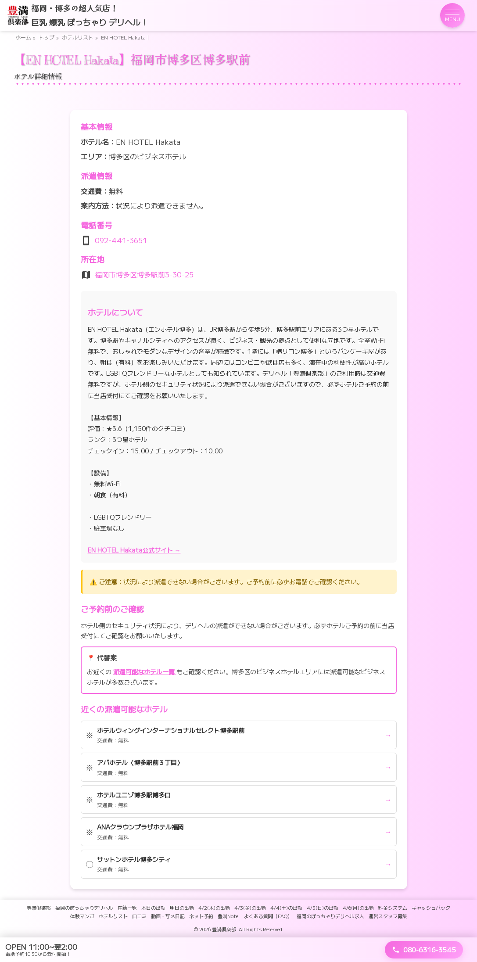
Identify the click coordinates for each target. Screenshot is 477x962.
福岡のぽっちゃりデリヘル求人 (330, 915)
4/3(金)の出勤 (250, 907)
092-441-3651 (121, 240)
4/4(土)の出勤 (286, 907)
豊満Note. (229, 915)
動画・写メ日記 (168, 915)
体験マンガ (82, 915)
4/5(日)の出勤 (322, 907)
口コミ (139, 915)
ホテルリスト (77, 37)
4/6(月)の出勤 (358, 907)
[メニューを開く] (452, 15)
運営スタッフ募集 (388, 915)
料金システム (392, 907)
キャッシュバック (431, 907)
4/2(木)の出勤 (214, 907)
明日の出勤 (182, 907)
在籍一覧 (127, 907)
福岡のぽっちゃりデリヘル (84, 907)
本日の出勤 (153, 907)
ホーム (23, 37)
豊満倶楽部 (39, 907)
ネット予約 (201, 915)
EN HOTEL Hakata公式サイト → (134, 550)
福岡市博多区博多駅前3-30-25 (144, 274)
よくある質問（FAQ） (268, 915)
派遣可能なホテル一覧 (144, 671)
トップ (46, 37)
